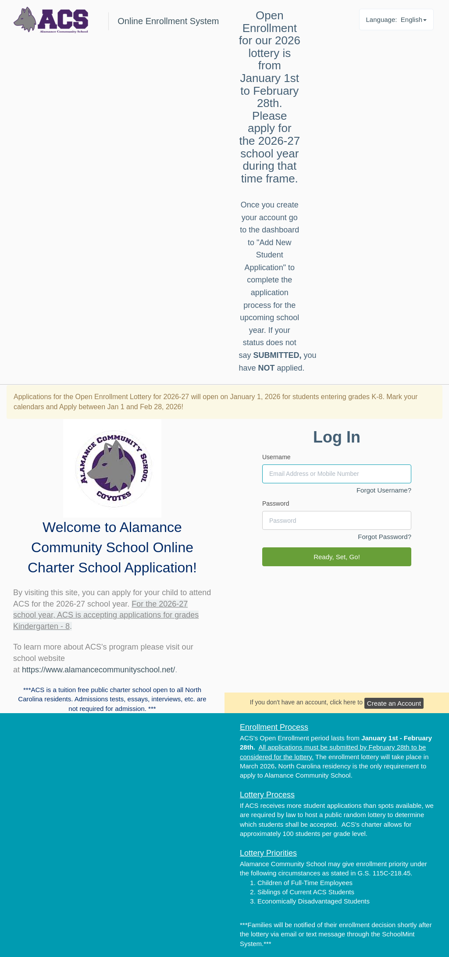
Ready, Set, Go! (337, 557)
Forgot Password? (384, 536)
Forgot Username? (383, 490)
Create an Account (394, 703)
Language (396, 19)
